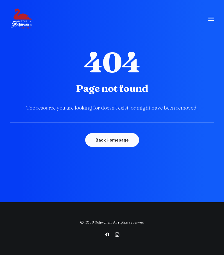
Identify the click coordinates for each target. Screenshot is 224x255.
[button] (211, 19)
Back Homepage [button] (112, 140)
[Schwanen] (21, 19)
